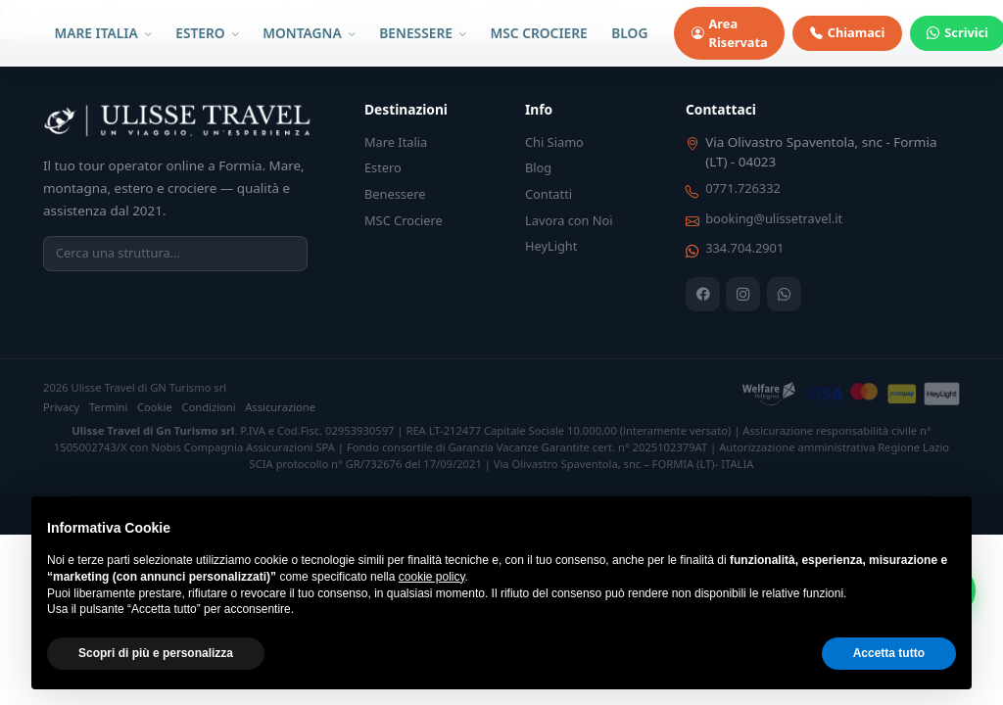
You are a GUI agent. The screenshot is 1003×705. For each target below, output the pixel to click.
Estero (383, 167)
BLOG (629, 33)
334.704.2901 (744, 248)
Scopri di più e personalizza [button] (155, 653)
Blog (538, 167)
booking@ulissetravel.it (773, 218)
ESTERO (206, 33)
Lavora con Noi (569, 220)
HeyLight (551, 246)
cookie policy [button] (432, 577)
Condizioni (208, 407)
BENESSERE (422, 33)
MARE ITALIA (103, 33)
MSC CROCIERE (539, 33)
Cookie (154, 407)
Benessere (394, 194)
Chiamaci (847, 33)
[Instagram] (743, 294)
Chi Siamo (554, 142)
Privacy (61, 407)
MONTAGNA (309, 33)
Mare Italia (395, 142)
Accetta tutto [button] (889, 653)
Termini (108, 407)
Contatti (548, 194)
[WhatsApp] (784, 294)
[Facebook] (703, 294)
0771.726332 (743, 188)
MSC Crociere (403, 220)
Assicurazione (280, 407)
